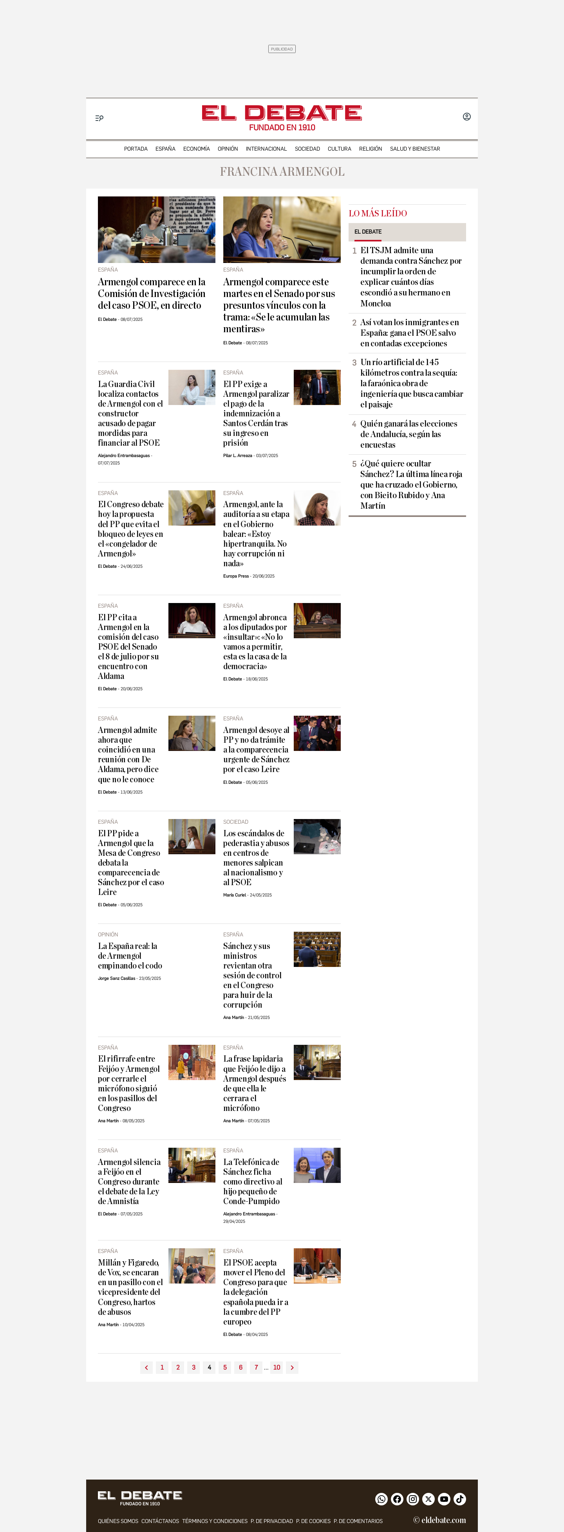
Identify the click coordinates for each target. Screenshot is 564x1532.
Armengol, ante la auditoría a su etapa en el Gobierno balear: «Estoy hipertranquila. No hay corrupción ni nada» (256, 534)
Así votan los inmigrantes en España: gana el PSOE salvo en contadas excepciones (409, 333)
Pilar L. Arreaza (237, 455)
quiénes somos (118, 1521)
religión (370, 149)
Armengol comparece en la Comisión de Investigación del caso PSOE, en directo (152, 294)
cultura (339, 149)
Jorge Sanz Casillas (116, 978)
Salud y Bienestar (415, 149)
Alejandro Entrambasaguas (124, 455)
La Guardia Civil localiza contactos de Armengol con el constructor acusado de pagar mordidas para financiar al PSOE (130, 414)
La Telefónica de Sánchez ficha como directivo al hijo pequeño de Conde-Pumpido (252, 1182)
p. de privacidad (272, 1521)
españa (165, 149)
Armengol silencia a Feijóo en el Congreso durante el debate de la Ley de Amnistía (129, 1182)
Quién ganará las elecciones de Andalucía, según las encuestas (408, 434)
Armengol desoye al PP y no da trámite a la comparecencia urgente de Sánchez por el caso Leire (256, 750)
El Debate (107, 319)
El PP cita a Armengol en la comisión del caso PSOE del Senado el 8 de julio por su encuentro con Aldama (128, 647)
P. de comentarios (358, 1521)
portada (136, 149)
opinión (228, 149)
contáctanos (160, 1521)
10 (276, 1367)
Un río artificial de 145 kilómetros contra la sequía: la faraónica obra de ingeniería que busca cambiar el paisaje (411, 383)
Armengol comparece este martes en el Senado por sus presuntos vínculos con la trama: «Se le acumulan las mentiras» (279, 306)
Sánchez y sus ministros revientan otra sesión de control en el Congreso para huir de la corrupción (252, 976)
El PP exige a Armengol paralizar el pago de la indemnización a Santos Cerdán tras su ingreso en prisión (256, 414)
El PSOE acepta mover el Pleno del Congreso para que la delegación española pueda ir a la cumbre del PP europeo (255, 1292)
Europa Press (236, 576)
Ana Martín (233, 1017)
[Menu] (99, 118)
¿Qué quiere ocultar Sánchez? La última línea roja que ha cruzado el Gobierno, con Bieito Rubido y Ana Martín (411, 485)
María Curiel (234, 895)
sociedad (307, 149)
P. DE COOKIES (313, 1521)
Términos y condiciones (215, 1521)
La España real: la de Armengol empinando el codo (130, 956)
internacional (266, 149)
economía (196, 149)
